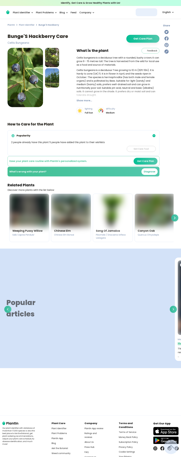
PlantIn (11, 24)
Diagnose (149, 171)
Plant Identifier (27, 24)
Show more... (84, 100)
